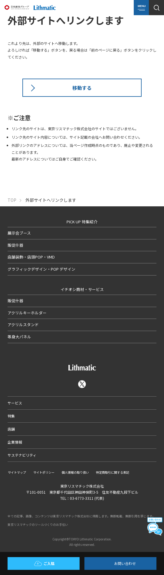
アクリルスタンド (23, 324)
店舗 (11, 428)
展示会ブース (19, 233)
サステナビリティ (22, 455)
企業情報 (15, 442)
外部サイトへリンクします (50, 200)
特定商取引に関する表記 (112, 472)
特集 (11, 415)
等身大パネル (19, 337)
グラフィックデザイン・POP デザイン (41, 269)
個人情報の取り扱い (75, 472)
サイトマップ (17, 472)
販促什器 (15, 245)
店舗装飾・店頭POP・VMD (31, 257)
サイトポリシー (43, 472)
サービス (15, 402)
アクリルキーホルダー (27, 313)
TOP (12, 200)
